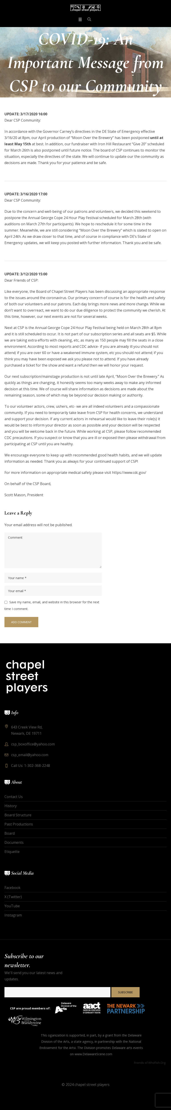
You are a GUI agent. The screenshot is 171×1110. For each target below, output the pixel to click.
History (10, 805)
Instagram (13, 915)
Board (9, 833)
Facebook (12, 887)
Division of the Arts (55, 1041)
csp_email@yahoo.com (29, 754)
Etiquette (12, 851)
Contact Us (13, 796)
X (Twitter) (13, 896)
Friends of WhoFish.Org (149, 1063)
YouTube (12, 905)
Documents (14, 842)
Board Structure (17, 814)
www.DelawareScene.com (93, 1054)
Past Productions (18, 824)
